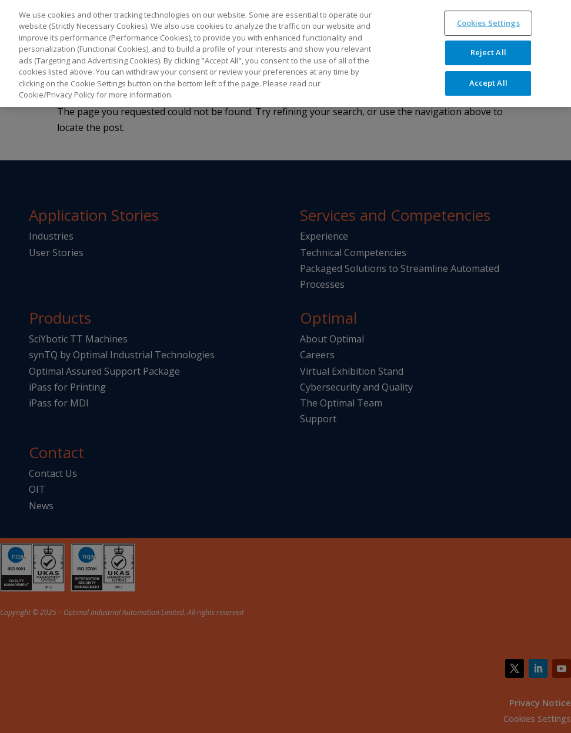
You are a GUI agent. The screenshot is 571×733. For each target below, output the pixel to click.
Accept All (488, 76)
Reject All (488, 46)
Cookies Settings (488, 16)
